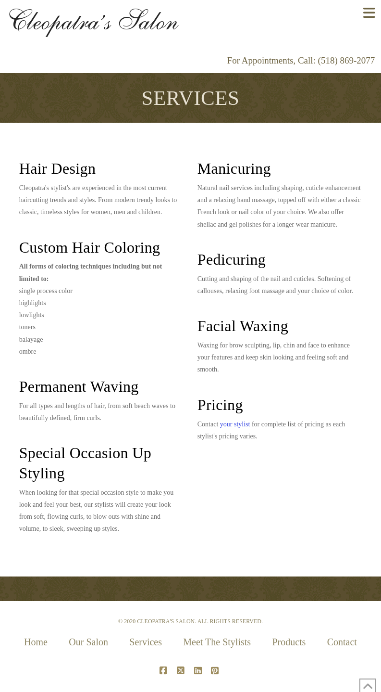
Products (289, 642)
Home (36, 642)
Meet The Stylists (217, 642)
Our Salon (88, 642)
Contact (342, 642)
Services (145, 642)
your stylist (235, 424)
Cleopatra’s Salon (92, 20)
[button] (369, 13)
